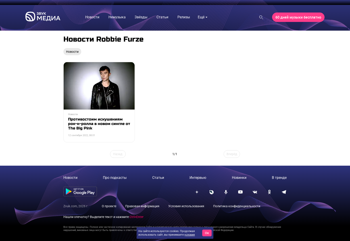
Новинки (239, 177)
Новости (70, 177)
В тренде (279, 177)
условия (189, 234)
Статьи (158, 177)
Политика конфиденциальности (236, 206)
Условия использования (186, 206)
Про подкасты (115, 177)
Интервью (198, 177)
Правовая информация (142, 206)
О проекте (109, 206)
